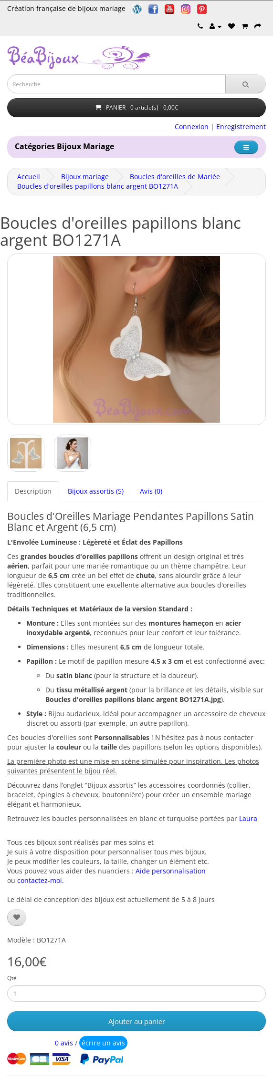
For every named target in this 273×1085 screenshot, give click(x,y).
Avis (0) (151, 491)
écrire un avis (103, 1042)
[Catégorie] (246, 147)
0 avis (64, 1042)
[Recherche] (245, 83)
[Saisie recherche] (116, 83)
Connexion (192, 126)
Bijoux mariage (85, 176)
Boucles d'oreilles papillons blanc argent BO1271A (97, 186)
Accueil (28, 176)
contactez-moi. (40, 880)
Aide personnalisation (171, 870)
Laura (248, 818)
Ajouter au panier (136, 1021)
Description (33, 491)
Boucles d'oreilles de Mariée (175, 176)
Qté (12, 978)
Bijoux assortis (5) (96, 491)
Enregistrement (241, 126)
